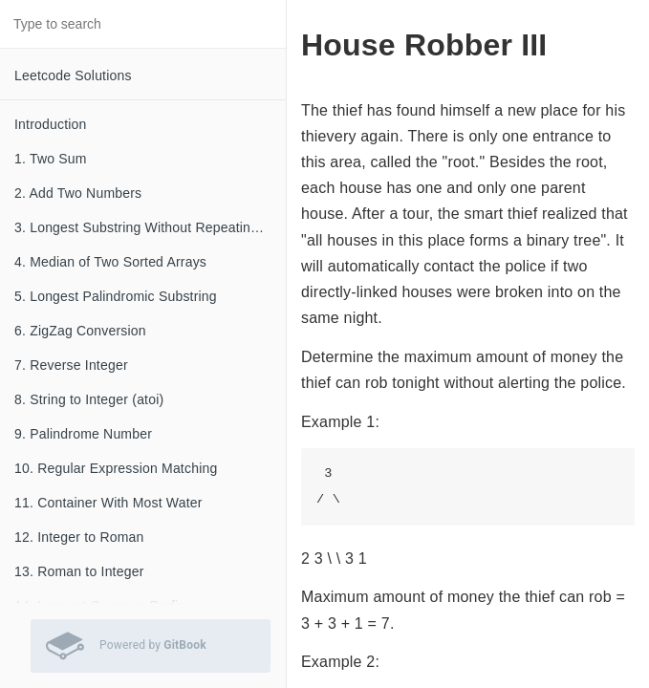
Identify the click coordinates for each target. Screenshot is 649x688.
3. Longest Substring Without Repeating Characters (150, 227)
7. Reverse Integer (71, 365)
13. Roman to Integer (79, 571)
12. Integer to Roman (79, 537)
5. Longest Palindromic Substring (115, 296)
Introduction (50, 124)
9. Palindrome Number (83, 433)
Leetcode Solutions (73, 75)
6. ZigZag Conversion (80, 330)
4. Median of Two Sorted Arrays (110, 261)
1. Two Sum (50, 158)
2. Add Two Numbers (77, 193)
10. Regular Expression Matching (115, 468)
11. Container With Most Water (108, 502)
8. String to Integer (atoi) (88, 399)
